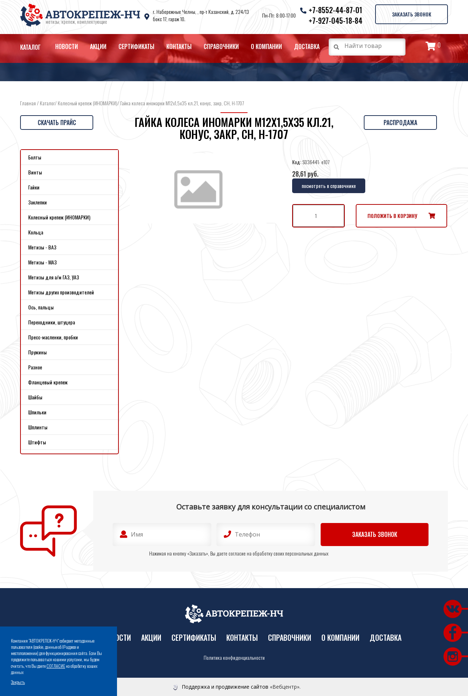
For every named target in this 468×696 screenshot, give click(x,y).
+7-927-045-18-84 (335, 20)
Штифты (37, 442)
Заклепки (37, 202)
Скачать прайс (57, 122)
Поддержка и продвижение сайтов (225, 686)
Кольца (35, 232)
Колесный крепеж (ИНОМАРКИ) (87, 103)
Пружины (37, 352)
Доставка (307, 46)
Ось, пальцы (41, 307)
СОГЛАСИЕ (55, 666)
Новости (66, 46)
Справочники (221, 46)
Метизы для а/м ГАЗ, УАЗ (53, 277)
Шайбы (35, 397)
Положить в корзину (392, 215)
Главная (28, 103)
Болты (34, 157)
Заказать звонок (411, 14)
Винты (35, 172)
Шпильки (37, 412)
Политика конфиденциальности (234, 657)
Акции (98, 46)
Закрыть (18, 682)
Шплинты (38, 427)
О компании (266, 46)
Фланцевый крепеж (48, 382)
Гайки (33, 187)
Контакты (179, 46)
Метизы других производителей (61, 292)
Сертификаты (136, 46)
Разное (35, 367)
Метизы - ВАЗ (42, 247)
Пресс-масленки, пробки (53, 337)
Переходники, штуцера (51, 322)
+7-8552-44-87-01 (335, 9)
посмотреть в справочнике (329, 185)
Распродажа (400, 122)
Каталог (30, 47)
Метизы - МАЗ (42, 262)
